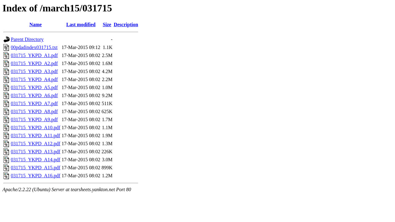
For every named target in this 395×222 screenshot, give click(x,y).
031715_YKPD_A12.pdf (35, 143)
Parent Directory (27, 39)
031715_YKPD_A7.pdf (34, 103)
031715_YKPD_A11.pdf (35, 135)
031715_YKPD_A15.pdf (35, 167)
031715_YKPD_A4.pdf (34, 79)
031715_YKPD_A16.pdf (35, 175)
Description (126, 24)
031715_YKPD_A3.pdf (34, 71)
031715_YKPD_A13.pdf (35, 151)
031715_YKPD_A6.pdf (34, 95)
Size (107, 24)
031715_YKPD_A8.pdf (34, 111)
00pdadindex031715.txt (34, 47)
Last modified (81, 24)
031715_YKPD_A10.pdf (35, 127)
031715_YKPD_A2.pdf (34, 63)
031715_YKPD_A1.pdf (34, 55)
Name (35, 24)
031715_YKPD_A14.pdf (35, 159)
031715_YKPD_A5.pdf (34, 87)
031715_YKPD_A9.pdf (34, 119)
